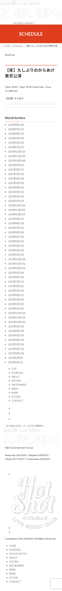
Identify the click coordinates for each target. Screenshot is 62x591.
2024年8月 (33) (16, 223)
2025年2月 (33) (16, 196)
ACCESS (17, 23)
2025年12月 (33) (16, 151)
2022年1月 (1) (15, 362)
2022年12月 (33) (16, 312)
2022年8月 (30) (16, 330)
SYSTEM (16, 380)
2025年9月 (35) (16, 165)
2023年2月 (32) (16, 303)
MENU (15, 388)
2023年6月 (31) (16, 286)
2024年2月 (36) (16, 250)
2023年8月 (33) (16, 277)
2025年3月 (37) (16, 191)
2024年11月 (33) (16, 209)
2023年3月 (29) (16, 299)
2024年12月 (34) (16, 205)
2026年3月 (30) (16, 138)
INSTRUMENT (19, 384)
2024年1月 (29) (16, 254)
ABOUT (16, 376)
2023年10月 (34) (16, 268)
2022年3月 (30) (16, 353)
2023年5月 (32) (16, 290)
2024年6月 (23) (16, 232)
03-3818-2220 (13, 425)
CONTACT (29, 23)
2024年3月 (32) (16, 245)
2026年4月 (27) (16, 133)
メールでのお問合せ (32, 425)
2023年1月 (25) (16, 308)
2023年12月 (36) (16, 259)
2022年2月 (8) (15, 357)
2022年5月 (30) (16, 344)
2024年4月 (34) (16, 241)
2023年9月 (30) (16, 272)
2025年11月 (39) (16, 156)
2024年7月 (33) (16, 227)
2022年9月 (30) (16, 326)
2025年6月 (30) (16, 178)
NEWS (15, 392)
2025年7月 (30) (16, 173)
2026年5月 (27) (16, 129)
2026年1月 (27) (16, 147)
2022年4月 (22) (16, 348)
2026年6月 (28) (16, 124)
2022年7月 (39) (16, 335)
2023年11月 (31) (16, 263)
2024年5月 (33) (16, 236)
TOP (14, 368)
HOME (12, 545)
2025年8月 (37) (16, 169)
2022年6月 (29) (16, 339)
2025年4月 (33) (16, 187)
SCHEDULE (17, 372)
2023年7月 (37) (16, 281)
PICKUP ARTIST (18, 553)
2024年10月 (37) (16, 214)
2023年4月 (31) (16, 295)
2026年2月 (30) (16, 142)
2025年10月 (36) (16, 160)
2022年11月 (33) (16, 317)
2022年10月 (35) (16, 321)
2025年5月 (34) (16, 182)
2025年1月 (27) (16, 200)
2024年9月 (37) (16, 218)
